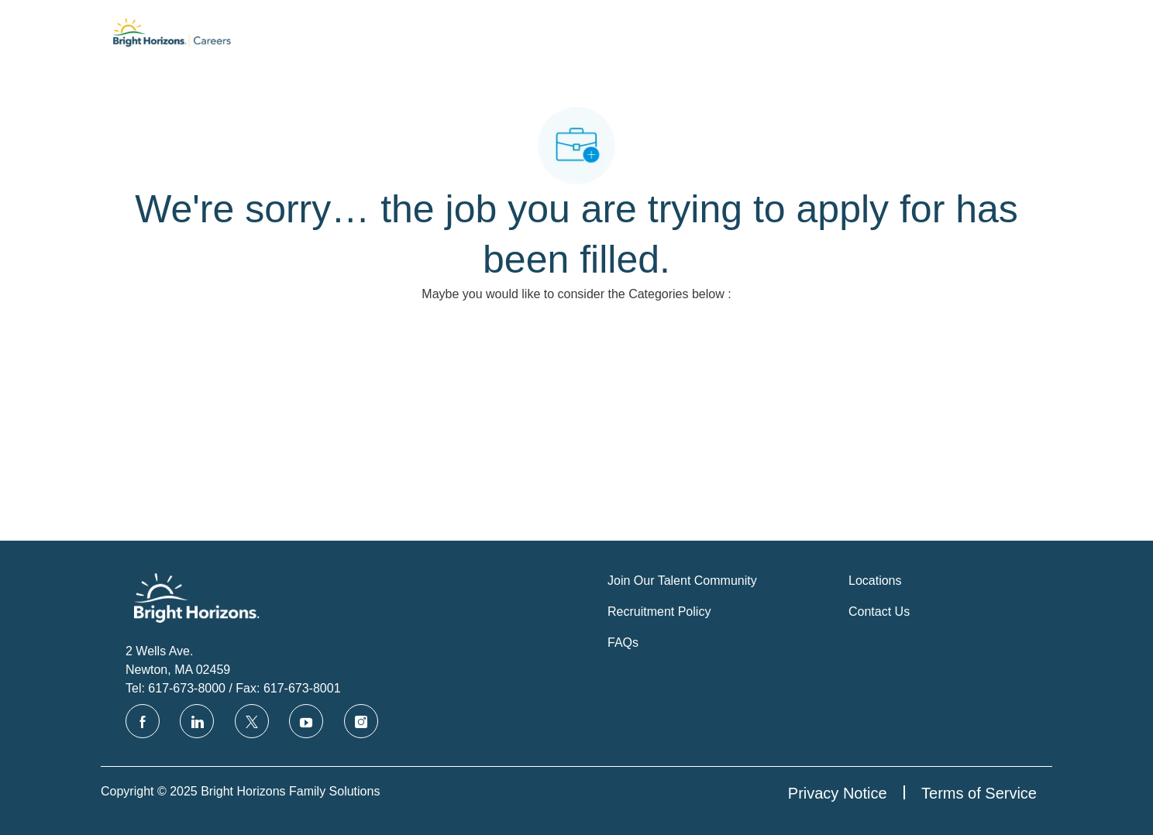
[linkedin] (197, 721)
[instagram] (361, 721)
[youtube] (306, 721)
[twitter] (252, 721)
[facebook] (143, 721)
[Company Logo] (172, 36)
